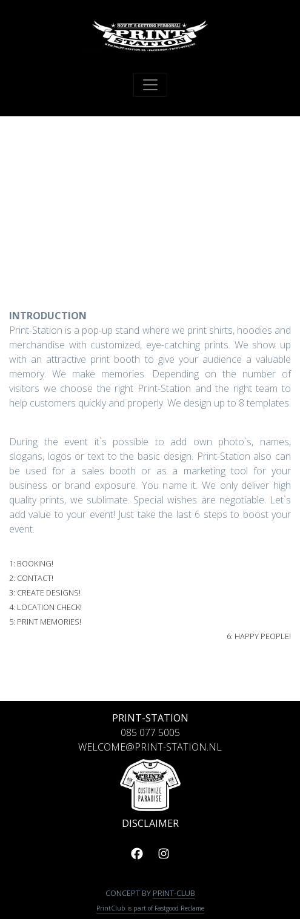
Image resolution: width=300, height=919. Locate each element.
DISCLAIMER (150, 823)
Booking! (35, 563)
